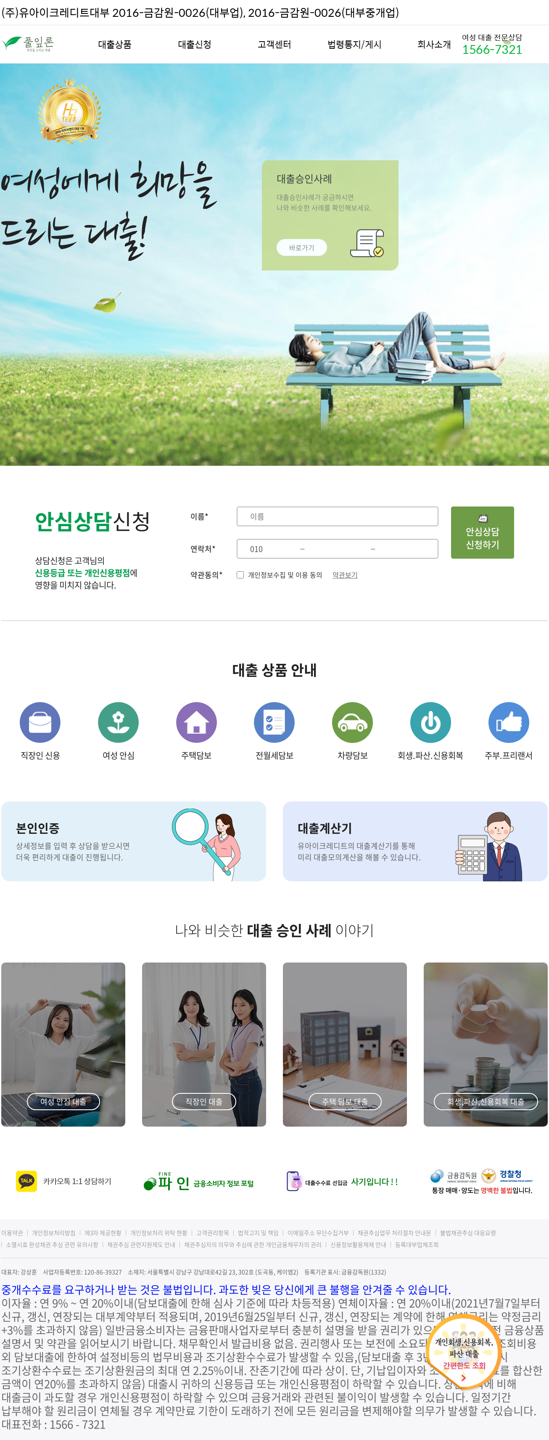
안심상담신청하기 (482, 532)
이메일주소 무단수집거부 (318, 1232)
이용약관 (12, 1232)
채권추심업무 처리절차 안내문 (394, 1232)
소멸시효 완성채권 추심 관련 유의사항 (52, 1244)
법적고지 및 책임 (258, 1232)
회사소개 (434, 44)
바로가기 (301, 245)
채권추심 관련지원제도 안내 (141, 1244)
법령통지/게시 (354, 44)
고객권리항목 (212, 1232)
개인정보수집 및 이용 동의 (285, 575)
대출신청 (194, 44)
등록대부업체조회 (417, 1244)
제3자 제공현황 (102, 1232)
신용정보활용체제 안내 (358, 1244)
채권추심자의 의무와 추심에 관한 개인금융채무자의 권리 (253, 1244)
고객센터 (274, 44)
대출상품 (115, 44)
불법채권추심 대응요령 (468, 1232)
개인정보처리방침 (54, 1232)
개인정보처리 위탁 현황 (158, 1232)
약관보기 (345, 575)
